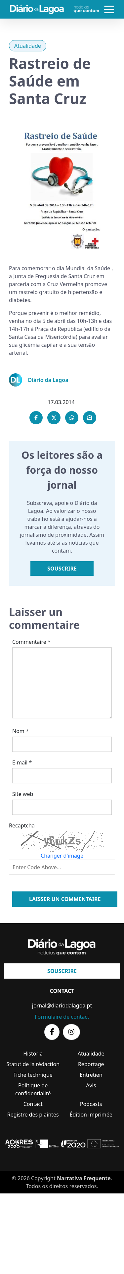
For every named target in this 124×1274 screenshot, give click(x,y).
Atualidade (27, 45)
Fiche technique (33, 1074)
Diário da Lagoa (48, 380)
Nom (20, 731)
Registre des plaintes (33, 1114)
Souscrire (62, 568)
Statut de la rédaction (33, 1064)
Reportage (91, 1064)
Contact (33, 1104)
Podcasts (91, 1104)
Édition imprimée (91, 1114)
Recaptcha (22, 825)
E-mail (22, 762)
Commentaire (31, 641)
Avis (91, 1085)
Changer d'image (62, 855)
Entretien (91, 1074)
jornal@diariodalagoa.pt (62, 1005)
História (33, 1053)
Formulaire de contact (62, 1016)
